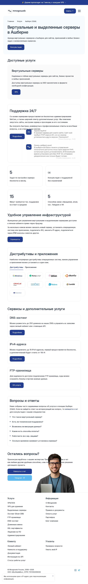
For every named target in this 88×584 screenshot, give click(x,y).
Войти (70, 11)
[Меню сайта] (79, 11)
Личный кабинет (14, 546)
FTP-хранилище (14, 517)
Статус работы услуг (17, 560)
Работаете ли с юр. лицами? (25, 435)
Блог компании (52, 521)
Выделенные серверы (17, 510)
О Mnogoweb (51, 503)
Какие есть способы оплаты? (25, 430)
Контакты (50, 506)
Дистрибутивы (16, 267)
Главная (11, 21)
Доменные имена (15, 524)
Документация (14, 553)
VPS (16, 92)
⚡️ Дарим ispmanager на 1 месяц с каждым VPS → (44, 2)
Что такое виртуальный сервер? (27, 416)
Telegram (20, 477)
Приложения (31, 267)
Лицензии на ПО (14, 532)
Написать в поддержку (17, 549)
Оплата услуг (51, 514)
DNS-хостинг (13, 521)
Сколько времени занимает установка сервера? (34, 440)
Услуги (19, 21)
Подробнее (17, 136)
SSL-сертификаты (15, 528)
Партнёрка (50, 517)
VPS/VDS (11, 503)
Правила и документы (55, 510)
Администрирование (16, 535)
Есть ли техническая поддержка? (27, 421)
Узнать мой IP (51, 549)
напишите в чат (71, 408)
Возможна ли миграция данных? (27, 426)
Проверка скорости (54, 546)
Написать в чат (19, 471)
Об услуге (16, 385)
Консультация (16, 47)
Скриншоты (15, 239)
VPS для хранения (15, 506)
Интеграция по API (15, 557)
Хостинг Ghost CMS (16, 514)
